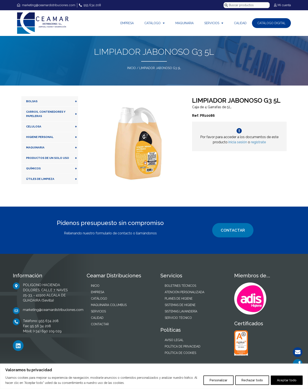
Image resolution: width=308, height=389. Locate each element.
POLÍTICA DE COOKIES (180, 353)
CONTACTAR (233, 230)
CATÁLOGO (154, 23)
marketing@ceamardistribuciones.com (53, 310)
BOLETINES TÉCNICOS (180, 285)
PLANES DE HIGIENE (178, 298)
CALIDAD (240, 23)
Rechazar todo (252, 380)
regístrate (258, 142)
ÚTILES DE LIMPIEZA (52, 179)
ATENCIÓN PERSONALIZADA (184, 292)
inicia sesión (237, 142)
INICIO (131, 68)
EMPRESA (127, 23)
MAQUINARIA (184, 23)
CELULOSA (52, 126)
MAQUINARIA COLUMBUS (109, 305)
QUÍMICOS (52, 168)
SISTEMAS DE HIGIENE (180, 305)
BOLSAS (52, 101)
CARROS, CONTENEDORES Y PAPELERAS (52, 114)
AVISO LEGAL (174, 340)
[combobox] (247, 5)
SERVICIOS (213, 23)
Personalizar (218, 380)
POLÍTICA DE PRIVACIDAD (182, 346)
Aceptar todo (286, 380)
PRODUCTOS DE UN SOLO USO (52, 158)
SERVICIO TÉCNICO (178, 317)
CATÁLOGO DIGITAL (271, 23)
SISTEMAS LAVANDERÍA (181, 311)
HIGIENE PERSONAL (52, 137)
